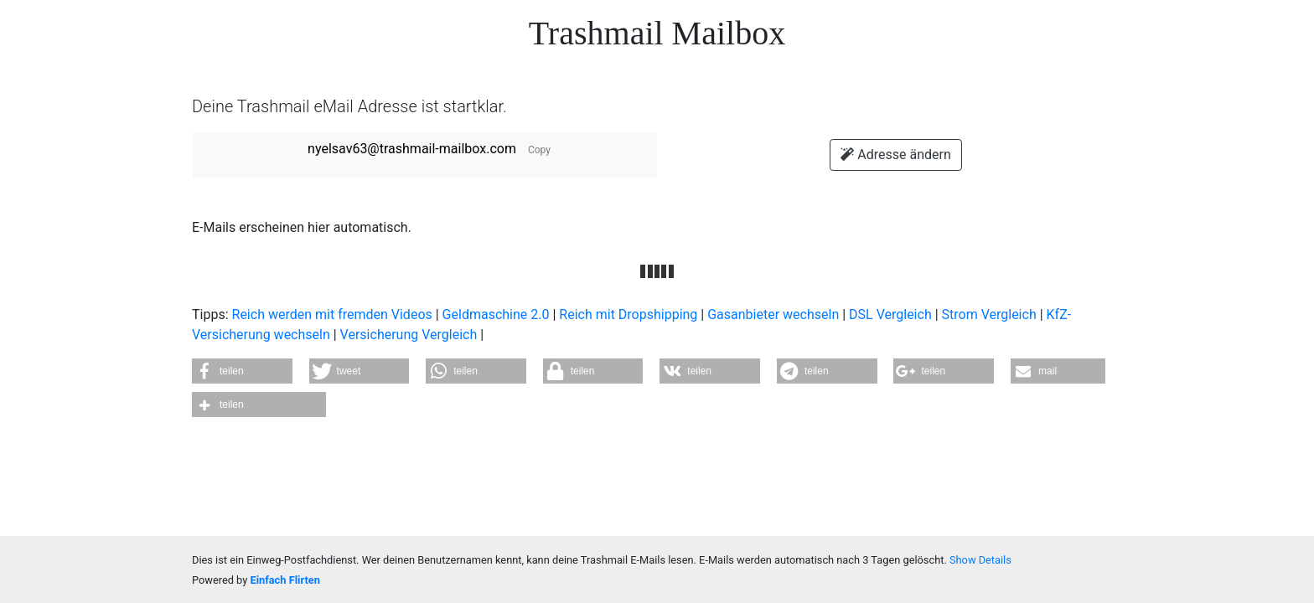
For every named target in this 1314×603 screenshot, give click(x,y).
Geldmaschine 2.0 (496, 314)
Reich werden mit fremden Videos (332, 314)
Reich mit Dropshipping (628, 314)
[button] (242, 371)
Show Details (980, 560)
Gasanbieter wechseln (773, 314)
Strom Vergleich (989, 314)
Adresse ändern (895, 154)
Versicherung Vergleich (409, 335)
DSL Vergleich (890, 314)
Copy (539, 150)
